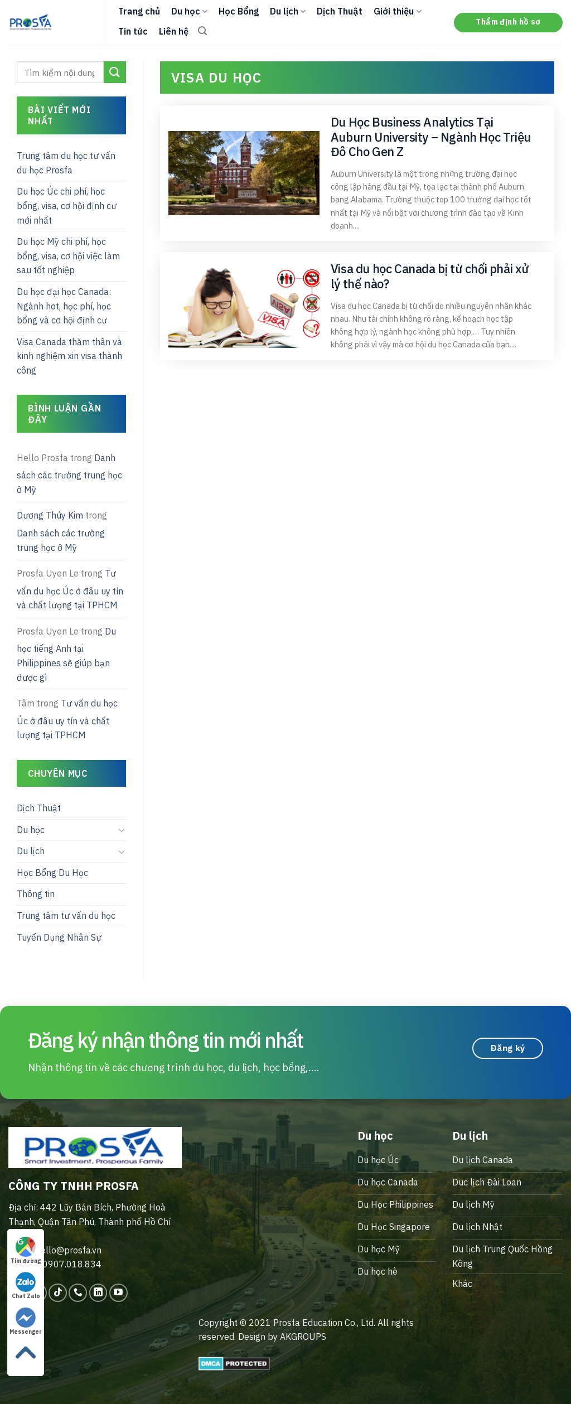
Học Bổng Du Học (52, 872)
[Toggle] (121, 829)
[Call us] (78, 1293)
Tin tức (133, 31)
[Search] (202, 31)
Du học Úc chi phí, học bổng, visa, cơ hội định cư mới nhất (67, 205)
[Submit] (115, 72)
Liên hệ (173, 31)
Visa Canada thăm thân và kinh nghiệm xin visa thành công (69, 356)
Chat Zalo (26, 1286)
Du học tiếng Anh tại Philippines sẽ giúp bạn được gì (66, 654)
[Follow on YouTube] (118, 1293)
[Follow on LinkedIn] (98, 1293)
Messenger (25, 1321)
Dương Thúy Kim (50, 515)
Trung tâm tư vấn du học (66, 915)
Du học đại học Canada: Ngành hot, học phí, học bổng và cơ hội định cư (64, 306)
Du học (189, 11)
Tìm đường (26, 1251)
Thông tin (36, 893)
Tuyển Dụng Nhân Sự (59, 937)
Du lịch (288, 11)
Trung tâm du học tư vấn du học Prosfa (66, 163)
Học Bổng (239, 11)
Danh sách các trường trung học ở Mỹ (69, 473)
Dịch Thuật (339, 11)
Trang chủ (139, 11)
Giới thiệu (397, 11)
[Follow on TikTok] (58, 1293)
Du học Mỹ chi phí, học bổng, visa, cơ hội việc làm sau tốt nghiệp (68, 255)
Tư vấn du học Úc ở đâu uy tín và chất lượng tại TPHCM (70, 589)
